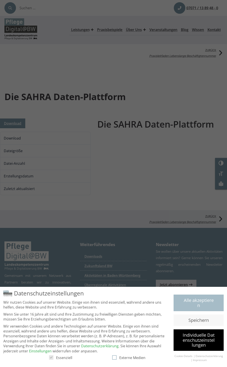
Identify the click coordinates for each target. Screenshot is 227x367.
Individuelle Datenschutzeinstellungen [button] (199, 341)
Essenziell (60, 358)
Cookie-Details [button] (183, 357)
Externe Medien (128, 358)
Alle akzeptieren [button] (199, 303)
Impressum (200, 361)
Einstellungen (40, 351)
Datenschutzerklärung (100, 346)
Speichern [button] (198, 321)
